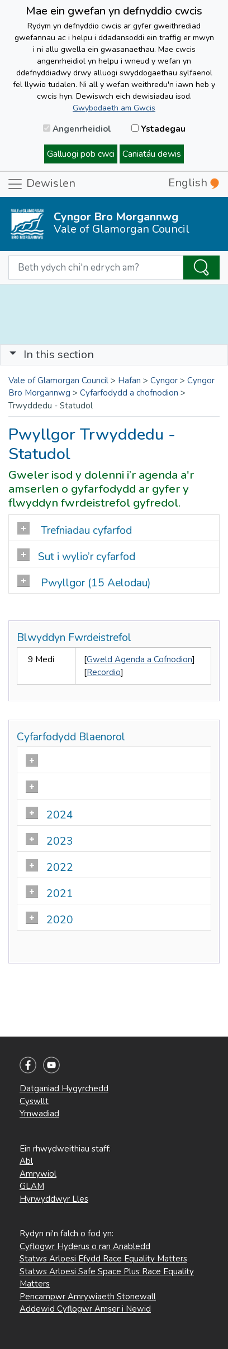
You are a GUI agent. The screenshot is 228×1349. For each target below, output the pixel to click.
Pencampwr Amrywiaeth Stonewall (88, 1296)
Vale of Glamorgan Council (58, 380)
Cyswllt (34, 1101)
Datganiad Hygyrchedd (64, 1088)
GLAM (32, 1186)
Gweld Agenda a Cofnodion (139, 659)
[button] (13, 355)
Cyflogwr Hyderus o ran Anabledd (85, 1246)
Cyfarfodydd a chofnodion (129, 392)
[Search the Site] (201, 268)
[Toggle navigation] (114, 354)
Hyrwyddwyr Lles (54, 1199)
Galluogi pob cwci (81, 154)
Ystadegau (158, 128)
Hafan (129, 380)
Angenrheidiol (77, 128)
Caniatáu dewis (151, 154)
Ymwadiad (39, 1113)
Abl (26, 1161)
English (193, 182)
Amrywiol (38, 1173)
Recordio (104, 672)
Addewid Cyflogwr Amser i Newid (85, 1308)
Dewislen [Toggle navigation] (41, 184)
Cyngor (164, 380)
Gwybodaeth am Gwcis (114, 108)
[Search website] (95, 268)
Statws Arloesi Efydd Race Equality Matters (103, 1258)
